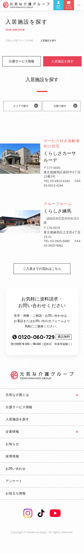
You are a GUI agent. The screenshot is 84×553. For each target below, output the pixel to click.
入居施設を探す (62, 61)
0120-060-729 (42, 337)
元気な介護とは (17, 394)
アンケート (14, 481)
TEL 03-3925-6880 (57, 241)
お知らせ (12, 444)
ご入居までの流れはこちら (42, 268)
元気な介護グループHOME (19, 40)
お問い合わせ (16, 468)
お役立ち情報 (16, 493)
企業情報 (12, 431)
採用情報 (12, 456)
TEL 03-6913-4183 (57, 181)
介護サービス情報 (21, 61)
